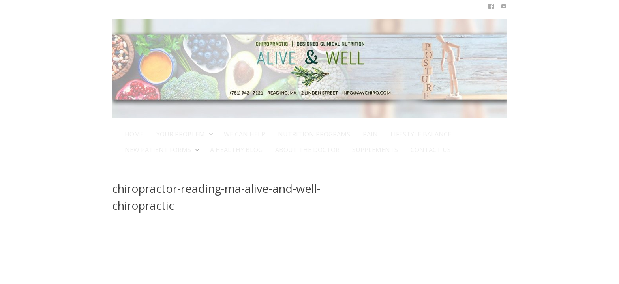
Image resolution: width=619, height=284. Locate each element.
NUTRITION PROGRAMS (314, 134)
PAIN (370, 134)
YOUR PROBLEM (183, 133)
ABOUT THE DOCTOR (307, 150)
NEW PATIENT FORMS (161, 149)
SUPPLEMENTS (375, 150)
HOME (134, 134)
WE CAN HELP (244, 134)
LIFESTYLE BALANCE (420, 134)
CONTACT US (431, 150)
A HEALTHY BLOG (236, 150)
